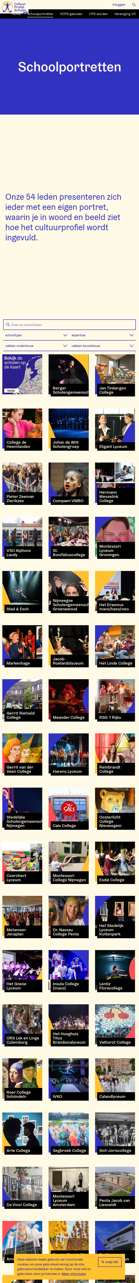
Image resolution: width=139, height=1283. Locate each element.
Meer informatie (74, 1274)
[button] (134, 4)
